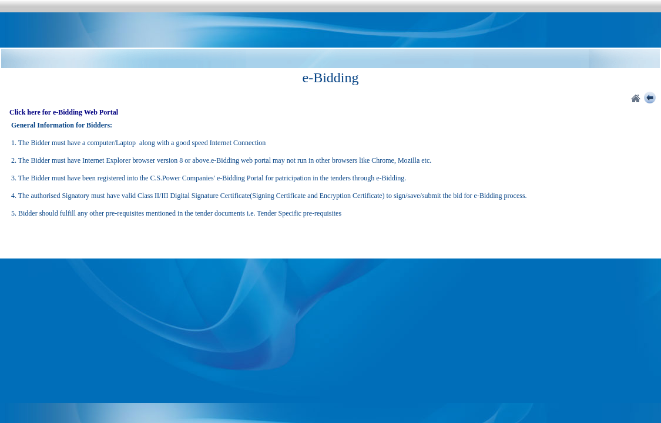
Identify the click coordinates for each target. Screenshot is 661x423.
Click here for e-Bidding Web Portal (63, 112)
